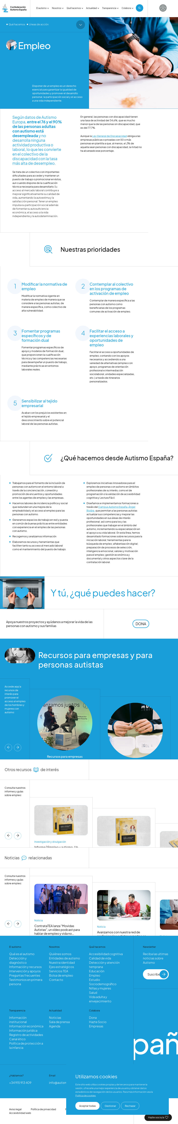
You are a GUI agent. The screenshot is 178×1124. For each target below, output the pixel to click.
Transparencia (110, 8)
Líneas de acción (39, 24)
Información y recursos (25, 967)
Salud (93, 992)
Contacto (56, 980)
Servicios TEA (58, 971)
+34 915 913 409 (20, 1082)
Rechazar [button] (130, 1105)
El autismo (42, 8)
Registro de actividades (26, 1035)
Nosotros (58, 8)
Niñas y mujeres (100, 988)
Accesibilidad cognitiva (106, 954)
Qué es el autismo (21, 954)
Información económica (26, 1026)
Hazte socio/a (158, 1117)
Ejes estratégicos (61, 967)
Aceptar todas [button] (87, 1105)
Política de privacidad (43, 1109)
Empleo (94, 975)
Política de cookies (85, 1095)
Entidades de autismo (64, 958)
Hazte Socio (97, 1022)
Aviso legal (15, 1109)
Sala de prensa (59, 1022)
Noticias (55, 1017)
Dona (93, 1017)
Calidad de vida (100, 958)
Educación (96, 971)
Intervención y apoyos (25, 971)
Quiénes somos (60, 954)
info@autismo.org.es (64, 1082)
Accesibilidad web (20, 1112)
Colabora (127, 8)
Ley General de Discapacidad (109, 136)
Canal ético (17, 1039)
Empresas (96, 1026)
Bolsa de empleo (61, 975)
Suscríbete (158, 974)
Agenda (54, 1026)
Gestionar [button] (110, 1105)
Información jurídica (23, 1030)
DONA (141, 624)
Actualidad (92, 8)
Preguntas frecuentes (24, 975)
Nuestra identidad (62, 962)
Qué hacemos (75, 8)
